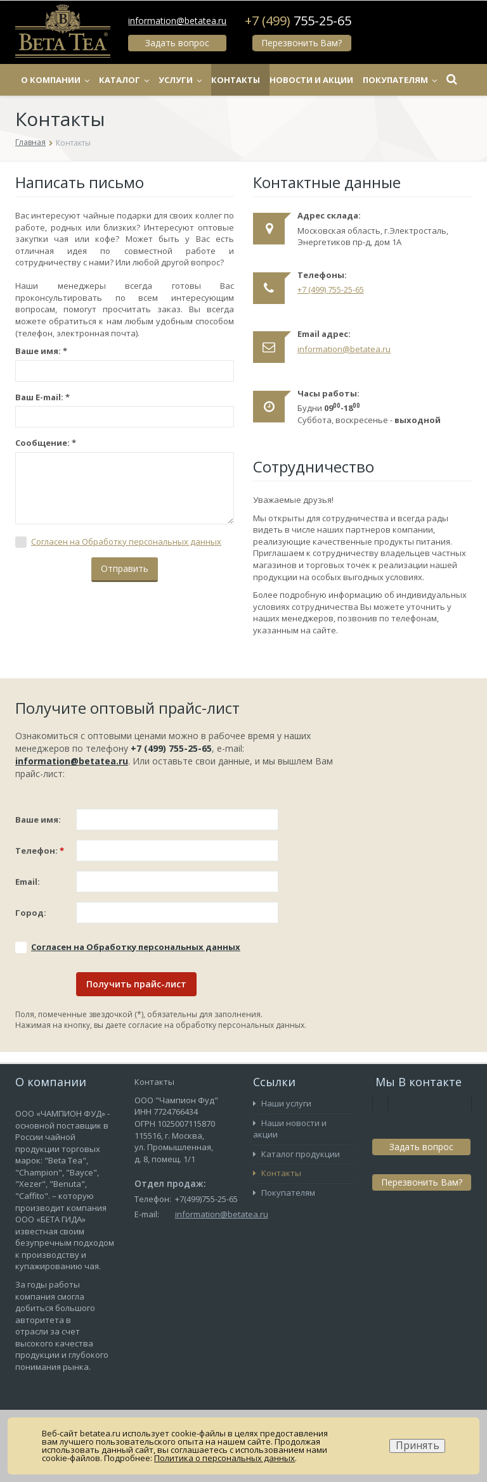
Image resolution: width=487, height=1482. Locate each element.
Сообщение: (45, 442)
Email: (27, 881)
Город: (30, 912)
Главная (30, 142)
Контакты (263, 80)
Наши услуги (282, 1103)
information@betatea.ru (177, 21)
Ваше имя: (41, 351)
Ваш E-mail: (42, 397)
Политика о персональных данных (224, 1458)
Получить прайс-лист (136, 984)
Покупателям (284, 1192)
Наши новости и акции (290, 1129)
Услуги (208, 80)
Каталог (152, 80)
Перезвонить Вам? (301, 43)
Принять (417, 1445)
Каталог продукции (296, 1154)
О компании (83, 80)
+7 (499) (298, 20)
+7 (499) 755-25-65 (330, 289)
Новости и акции (339, 80)
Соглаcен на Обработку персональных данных (126, 541)
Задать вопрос (177, 43)
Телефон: (39, 850)
